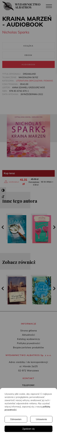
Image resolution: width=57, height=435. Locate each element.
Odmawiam (15, 419)
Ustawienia (41, 419)
